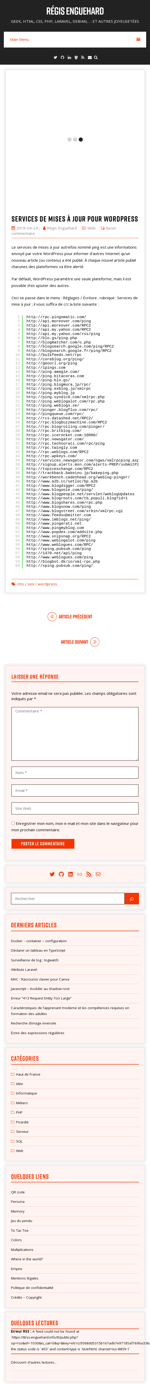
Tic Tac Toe (20, 1165)
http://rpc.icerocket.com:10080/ (62, 370)
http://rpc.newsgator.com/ (55, 375)
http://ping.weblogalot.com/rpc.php (66, 337)
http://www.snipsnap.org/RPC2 (59, 471)
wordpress (47, 519)
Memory (18, 1146)
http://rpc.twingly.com (52, 383)
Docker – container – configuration (39, 876)
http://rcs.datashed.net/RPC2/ (60, 353)
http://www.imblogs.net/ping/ (59, 455)
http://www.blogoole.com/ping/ (60, 425)
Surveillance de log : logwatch (35, 895)
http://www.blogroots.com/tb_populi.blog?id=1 (77, 434)
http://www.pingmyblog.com (55, 463)
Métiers (22, 1038)
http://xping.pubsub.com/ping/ (60, 501)
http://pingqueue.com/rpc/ (55, 349)
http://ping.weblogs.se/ (53, 341)
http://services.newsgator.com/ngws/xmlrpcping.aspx (84, 396)
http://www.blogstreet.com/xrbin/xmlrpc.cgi (75, 446)
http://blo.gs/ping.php (52, 273)
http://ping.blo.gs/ (48, 316)
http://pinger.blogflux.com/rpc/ (62, 345)
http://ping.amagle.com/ (53, 307)
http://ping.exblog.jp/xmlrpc (59, 324)
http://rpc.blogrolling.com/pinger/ (66, 362)
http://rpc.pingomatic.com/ (56, 252)
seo (31, 519)
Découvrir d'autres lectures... (33, 1297)
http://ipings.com (46, 303)
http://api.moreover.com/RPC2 (59, 261)
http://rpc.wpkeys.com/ (52, 391)
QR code (18, 1127)
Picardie (22, 1057)
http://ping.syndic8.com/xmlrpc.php (66, 332)
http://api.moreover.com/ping (59, 257)
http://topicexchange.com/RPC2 (60, 404)
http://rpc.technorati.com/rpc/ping (66, 379)
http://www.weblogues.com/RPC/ (60, 480)
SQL (19, 1076)
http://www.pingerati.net (54, 459)
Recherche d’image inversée (33, 958)
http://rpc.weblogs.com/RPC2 (58, 387)
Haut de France (28, 1009)
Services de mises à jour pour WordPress (74, 153)
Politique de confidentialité (32, 1223)
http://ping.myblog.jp (51, 328)
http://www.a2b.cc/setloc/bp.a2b (62, 417)
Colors (16, 1175)
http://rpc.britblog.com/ (54, 366)
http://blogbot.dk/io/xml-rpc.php (63, 497)
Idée (19, 1019)
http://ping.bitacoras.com (55, 311)
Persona (18, 1137)
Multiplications (22, 1184)
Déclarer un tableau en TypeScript (38, 885)
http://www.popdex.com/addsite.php (64, 467)
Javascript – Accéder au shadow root (40, 924)
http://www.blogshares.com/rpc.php (64, 438)
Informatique (26, 1028)
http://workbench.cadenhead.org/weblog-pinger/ (78, 412)
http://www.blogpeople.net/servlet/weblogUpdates (81, 429)
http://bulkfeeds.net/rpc (54, 290)
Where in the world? (27, 1194)
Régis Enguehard (75, 11)
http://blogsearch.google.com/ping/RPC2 (70, 282)
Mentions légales (24, 1213)
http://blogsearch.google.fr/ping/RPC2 (69, 286)
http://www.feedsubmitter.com (59, 450)
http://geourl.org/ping (52, 299)
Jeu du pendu (21, 1156)
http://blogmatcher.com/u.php (59, 277)
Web (91, 163)
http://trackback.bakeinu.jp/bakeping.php (73, 408)
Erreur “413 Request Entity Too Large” (41, 933)
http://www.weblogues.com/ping (60, 493)
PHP (19, 1047)
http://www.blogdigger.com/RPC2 (61, 421)
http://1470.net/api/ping (54, 488)
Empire (16, 1204)
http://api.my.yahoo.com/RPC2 (59, 265)
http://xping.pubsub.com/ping (59, 484)
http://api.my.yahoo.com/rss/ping (63, 269)
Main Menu (75, 39)
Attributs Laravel (24, 905)
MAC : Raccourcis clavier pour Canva (40, 914)
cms (20, 519)
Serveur (22, 1067)
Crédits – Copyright (26, 1232)
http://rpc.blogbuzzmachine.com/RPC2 (67, 358)
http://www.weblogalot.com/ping (61, 476)
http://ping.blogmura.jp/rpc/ (59, 320)
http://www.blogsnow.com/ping (59, 442)
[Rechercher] (132, 833)
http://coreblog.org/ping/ (55, 294)
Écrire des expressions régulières (37, 968)
